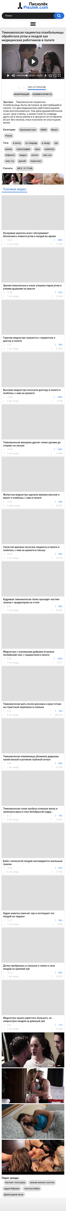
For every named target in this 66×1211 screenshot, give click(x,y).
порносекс (35, 161)
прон (37, 149)
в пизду (46, 143)
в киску (17, 143)
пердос (23, 155)
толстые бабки (32, 1188)
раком (8, 149)
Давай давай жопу (13, 1194)
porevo (35, 155)
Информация (21, 94)
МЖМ (43, 130)
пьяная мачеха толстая (42, 1182)
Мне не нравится (24, 88)
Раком (8, 136)
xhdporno (10, 155)
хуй (56, 143)
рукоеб (22, 161)
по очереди (31, 143)
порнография (23, 149)
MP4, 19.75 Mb (24, 168)
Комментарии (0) (42, 94)
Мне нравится (19, 88)
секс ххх (47, 155)
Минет (54, 130)
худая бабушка (12, 1188)
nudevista (49, 149)
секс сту (9, 161)
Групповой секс (28, 130)
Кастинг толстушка (15, 1182)
